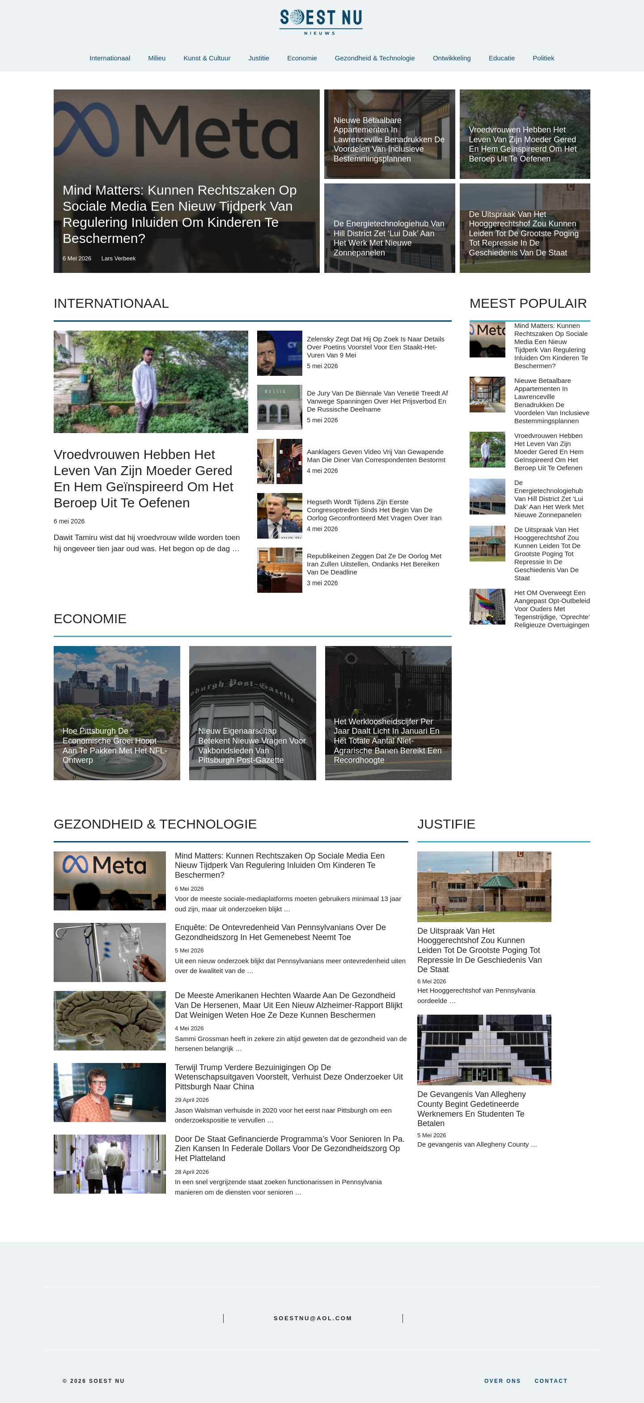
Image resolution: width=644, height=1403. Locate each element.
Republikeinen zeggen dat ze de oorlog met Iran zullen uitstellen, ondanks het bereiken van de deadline (374, 564)
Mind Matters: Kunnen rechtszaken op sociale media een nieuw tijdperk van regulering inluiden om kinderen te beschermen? (551, 346)
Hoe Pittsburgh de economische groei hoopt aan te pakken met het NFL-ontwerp (115, 746)
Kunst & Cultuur (206, 58)
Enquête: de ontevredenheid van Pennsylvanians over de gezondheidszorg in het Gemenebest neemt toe (280, 932)
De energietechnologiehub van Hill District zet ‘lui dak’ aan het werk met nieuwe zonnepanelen (389, 238)
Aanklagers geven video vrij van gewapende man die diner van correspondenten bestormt (376, 455)
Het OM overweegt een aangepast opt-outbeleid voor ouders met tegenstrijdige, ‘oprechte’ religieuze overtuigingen (552, 609)
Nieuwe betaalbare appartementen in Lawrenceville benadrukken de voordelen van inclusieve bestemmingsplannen (389, 139)
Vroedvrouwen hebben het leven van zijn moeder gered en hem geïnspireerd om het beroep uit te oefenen (523, 144)
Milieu (156, 58)
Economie (302, 58)
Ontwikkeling (452, 58)
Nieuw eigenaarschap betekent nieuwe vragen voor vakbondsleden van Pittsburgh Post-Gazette (252, 746)
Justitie (258, 58)
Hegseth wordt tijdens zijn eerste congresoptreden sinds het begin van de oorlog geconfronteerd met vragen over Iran (374, 510)
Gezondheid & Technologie (375, 58)
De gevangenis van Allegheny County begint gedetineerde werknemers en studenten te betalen (471, 1109)
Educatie (502, 58)
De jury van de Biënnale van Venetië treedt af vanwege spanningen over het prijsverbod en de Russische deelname (377, 401)
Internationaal (109, 58)
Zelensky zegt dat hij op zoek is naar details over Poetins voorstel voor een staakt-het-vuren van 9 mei (376, 347)
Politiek (543, 58)
